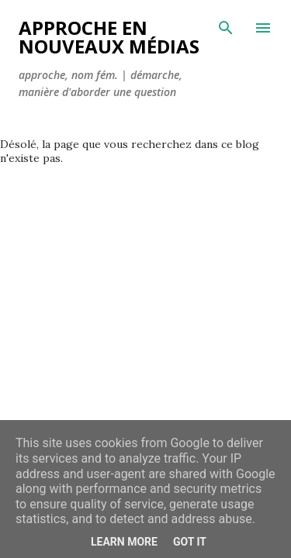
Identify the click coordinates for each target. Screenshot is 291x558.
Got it (189, 542)
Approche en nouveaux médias (109, 37)
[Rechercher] (226, 28)
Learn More (124, 542)
